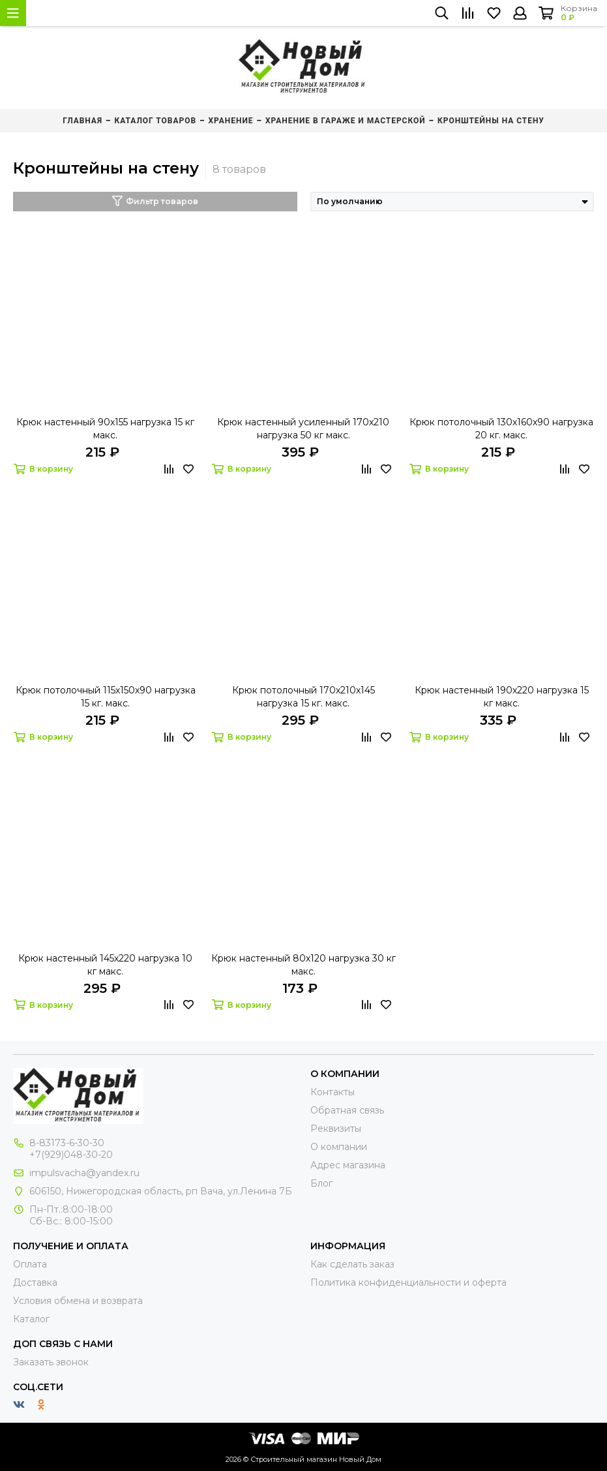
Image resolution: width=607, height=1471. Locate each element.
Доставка (35, 1282)
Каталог (31, 1319)
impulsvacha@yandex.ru (84, 1173)
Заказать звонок (51, 1362)
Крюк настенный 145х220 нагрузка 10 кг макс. (105, 964)
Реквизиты (335, 1128)
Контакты (332, 1092)
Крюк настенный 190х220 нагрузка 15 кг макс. (502, 696)
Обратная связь (347, 1110)
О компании (338, 1147)
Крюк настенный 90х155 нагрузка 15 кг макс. (105, 428)
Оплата (30, 1264)
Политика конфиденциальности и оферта (408, 1282)
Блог (321, 1183)
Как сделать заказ (352, 1264)
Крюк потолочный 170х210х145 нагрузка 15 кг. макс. (303, 696)
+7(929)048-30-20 (71, 1154)
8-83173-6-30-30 (66, 1143)
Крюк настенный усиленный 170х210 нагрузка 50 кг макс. (303, 428)
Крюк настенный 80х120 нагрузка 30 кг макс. (303, 964)
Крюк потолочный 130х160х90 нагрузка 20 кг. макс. (501, 428)
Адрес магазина (347, 1165)
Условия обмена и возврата (78, 1301)
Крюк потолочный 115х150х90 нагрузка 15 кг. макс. (106, 696)
